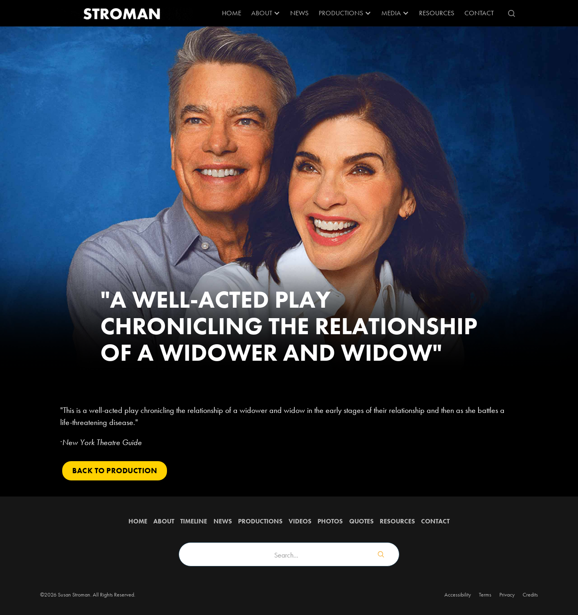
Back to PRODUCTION (114, 471)
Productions (260, 521)
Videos (300, 521)
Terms (485, 594)
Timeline (193, 521)
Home (231, 12)
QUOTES (361, 521)
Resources (397, 521)
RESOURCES (436, 12)
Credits (530, 594)
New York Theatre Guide (102, 442)
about (163, 521)
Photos (330, 521)
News (299, 12)
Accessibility (457, 594)
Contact (479, 12)
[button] (265, 13)
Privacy (507, 594)
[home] (122, 13)
